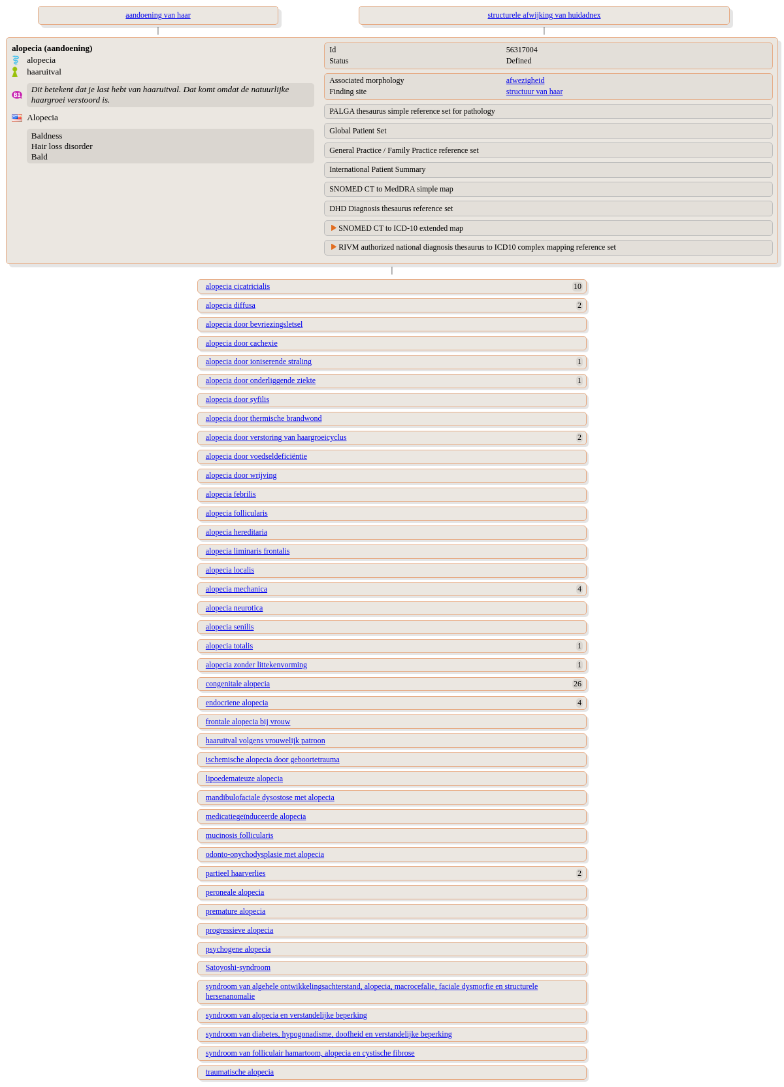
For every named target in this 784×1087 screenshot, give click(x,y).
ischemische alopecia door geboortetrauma (273, 759)
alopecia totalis (229, 645)
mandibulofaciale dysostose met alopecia (270, 797)
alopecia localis (230, 570)
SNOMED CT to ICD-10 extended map (400, 228)
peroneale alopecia (235, 892)
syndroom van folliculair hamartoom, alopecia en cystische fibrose (310, 1053)
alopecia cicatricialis (238, 286)
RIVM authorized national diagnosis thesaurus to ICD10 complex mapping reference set (477, 247)
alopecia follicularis (237, 513)
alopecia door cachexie (242, 343)
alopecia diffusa (230, 305)
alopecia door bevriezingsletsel (254, 324)
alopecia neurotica (234, 607)
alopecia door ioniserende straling (259, 361)
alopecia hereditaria (236, 532)
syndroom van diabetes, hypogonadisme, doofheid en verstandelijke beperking (329, 1034)
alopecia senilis (230, 626)
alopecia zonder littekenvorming (256, 664)
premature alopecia (236, 911)
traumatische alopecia (240, 1072)
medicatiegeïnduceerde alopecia (256, 816)
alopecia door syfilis (237, 399)
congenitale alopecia (238, 683)
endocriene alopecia (237, 702)
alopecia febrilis (231, 494)
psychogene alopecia (238, 949)
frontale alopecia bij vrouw (248, 721)
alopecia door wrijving (241, 475)
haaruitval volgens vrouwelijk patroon (265, 740)
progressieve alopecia (240, 930)
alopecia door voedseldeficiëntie (256, 456)
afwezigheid (525, 80)
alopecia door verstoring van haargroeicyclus (276, 437)
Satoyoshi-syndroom (238, 967)
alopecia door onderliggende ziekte (261, 380)
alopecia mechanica (236, 589)
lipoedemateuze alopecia (244, 778)
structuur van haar (534, 91)
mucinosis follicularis (240, 835)
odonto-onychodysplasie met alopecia (265, 854)
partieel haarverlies (236, 873)
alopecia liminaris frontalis (248, 551)
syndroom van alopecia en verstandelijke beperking (286, 1015)
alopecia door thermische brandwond (264, 418)
